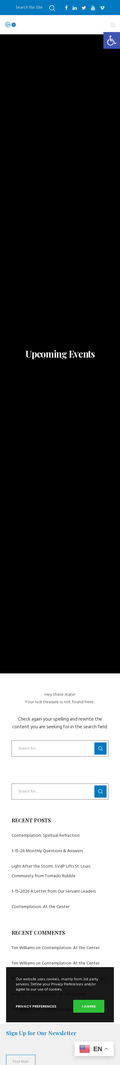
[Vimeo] (102, 7)
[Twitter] (84, 7)
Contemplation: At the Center (40, 906)
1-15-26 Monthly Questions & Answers (47, 850)
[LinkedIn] (75, 7)
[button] (111, 40)
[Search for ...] (60, 748)
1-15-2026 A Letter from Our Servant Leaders (54, 891)
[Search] (52, 8)
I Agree (89, 1006)
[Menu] (111, 24)
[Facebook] (66, 7)
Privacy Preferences (36, 1006)
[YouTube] (93, 7)
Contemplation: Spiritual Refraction (46, 835)
